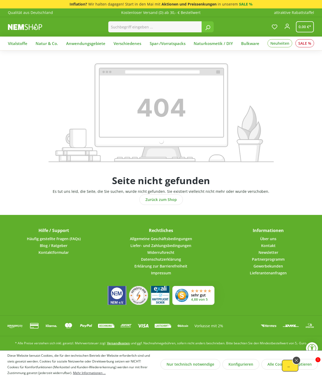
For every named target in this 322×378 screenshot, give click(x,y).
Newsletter (268, 252)
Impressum (161, 272)
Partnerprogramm (268, 259)
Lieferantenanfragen (268, 272)
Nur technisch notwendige (190, 364)
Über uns (268, 238)
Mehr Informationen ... (89, 373)
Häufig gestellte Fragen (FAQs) (54, 238)
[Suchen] (208, 26)
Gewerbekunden (268, 266)
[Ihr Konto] (287, 28)
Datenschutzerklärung (161, 259)
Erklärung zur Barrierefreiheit (160, 266)
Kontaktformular (53, 252)
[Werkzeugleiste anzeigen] (312, 348)
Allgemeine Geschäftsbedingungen (161, 238)
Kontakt (268, 245)
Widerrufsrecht (160, 252)
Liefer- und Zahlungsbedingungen (160, 245)
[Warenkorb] (304, 27)
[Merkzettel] (274, 27)
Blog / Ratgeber (53, 245)
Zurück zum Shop (161, 199)
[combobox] (155, 26)
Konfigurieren (240, 364)
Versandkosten (118, 343)
